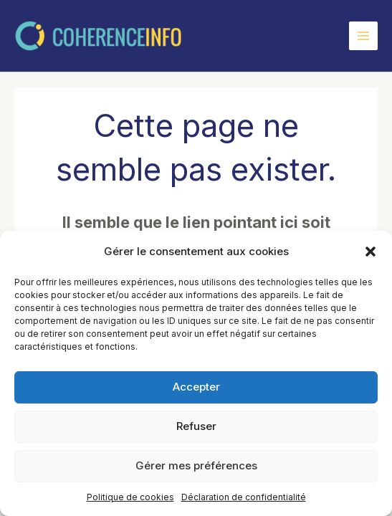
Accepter (196, 386)
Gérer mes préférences (196, 465)
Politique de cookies (130, 497)
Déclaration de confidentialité (243, 497)
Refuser (196, 426)
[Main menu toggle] (363, 36)
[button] (370, 251)
